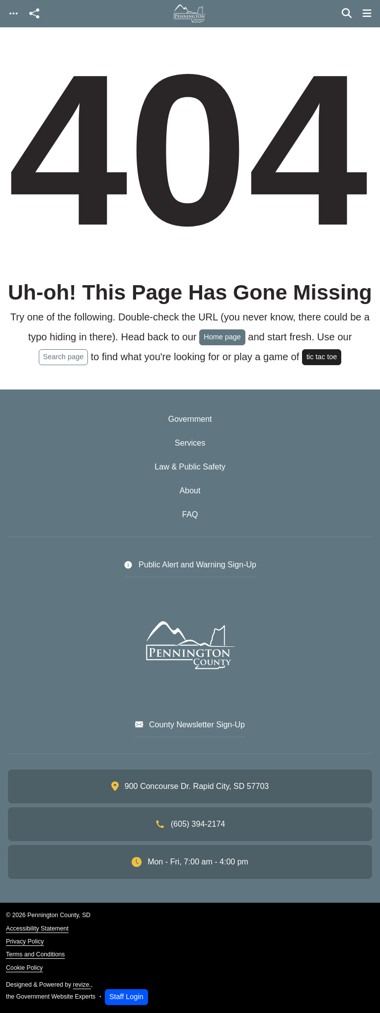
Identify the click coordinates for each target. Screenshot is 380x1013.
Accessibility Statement (37, 928)
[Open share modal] (34, 13)
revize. (82, 984)
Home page (222, 337)
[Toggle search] (346, 13)
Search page (63, 357)
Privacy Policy (25, 941)
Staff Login (126, 997)
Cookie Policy (24, 967)
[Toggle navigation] (13, 13)
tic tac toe (321, 357)
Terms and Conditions (35, 954)
